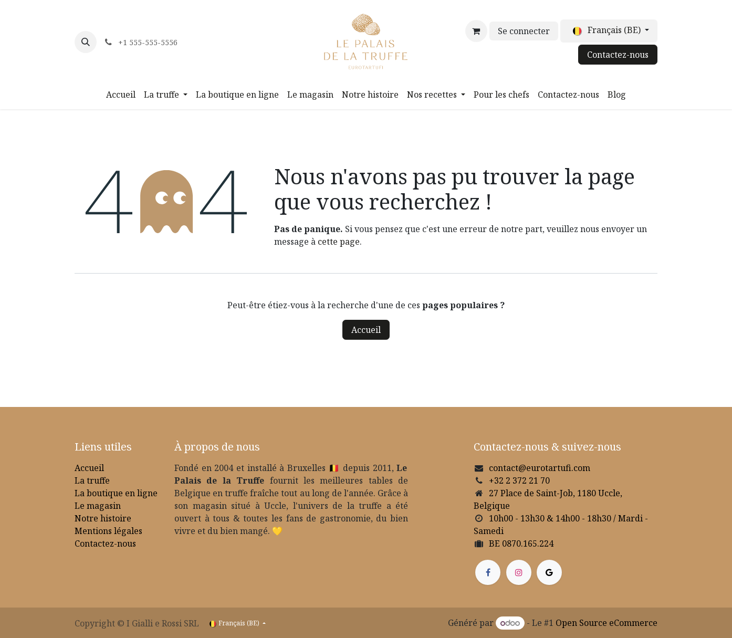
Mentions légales (108, 531)
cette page (339, 241)
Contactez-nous (618, 54)
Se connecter (524, 31)
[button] (86, 42)
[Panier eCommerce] (476, 31)
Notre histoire (103, 518)
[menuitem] (121, 94)
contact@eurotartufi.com (539, 468)
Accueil (366, 330)
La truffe (92, 480)
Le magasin (98, 505)
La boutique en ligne (116, 493)
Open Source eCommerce (606, 623)
